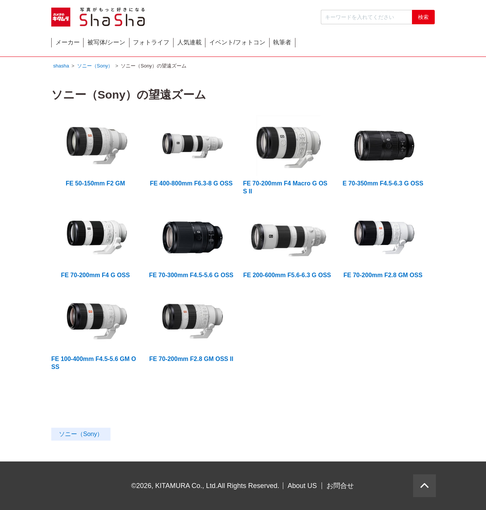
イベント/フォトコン (342, 44)
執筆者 (410, 44)
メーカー (79, 44)
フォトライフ (209, 44)
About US (302, 486)
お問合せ (340, 486)
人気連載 (271, 44)
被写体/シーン (141, 44)
